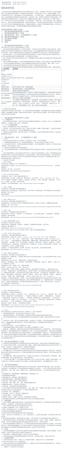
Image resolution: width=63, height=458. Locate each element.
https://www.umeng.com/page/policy (20, 171)
